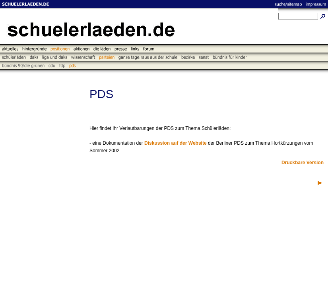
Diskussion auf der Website (175, 143)
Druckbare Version (302, 162)
